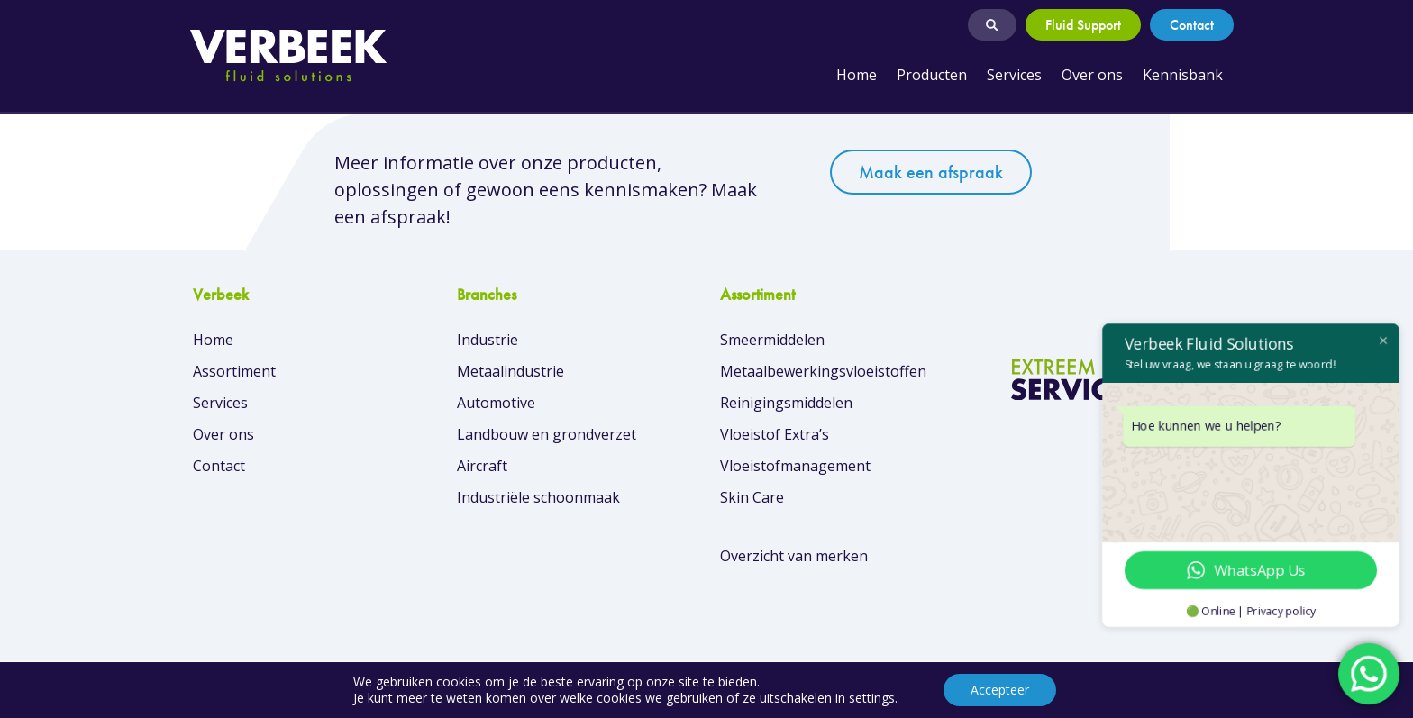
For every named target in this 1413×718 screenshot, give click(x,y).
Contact (1192, 24)
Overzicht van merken (794, 556)
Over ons (1092, 75)
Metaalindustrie (510, 371)
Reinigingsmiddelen (786, 403)
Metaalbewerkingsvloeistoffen (823, 371)
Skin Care (752, 497)
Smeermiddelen (772, 340)
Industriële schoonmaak (538, 497)
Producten (932, 75)
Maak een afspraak (931, 172)
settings (872, 698)
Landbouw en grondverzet (546, 434)
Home (856, 75)
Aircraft (482, 466)
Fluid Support (1083, 24)
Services (1014, 75)
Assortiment (234, 371)
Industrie (487, 340)
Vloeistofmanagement (795, 466)
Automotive (496, 403)
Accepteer (1000, 689)
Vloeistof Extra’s (774, 434)
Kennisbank (1183, 75)
